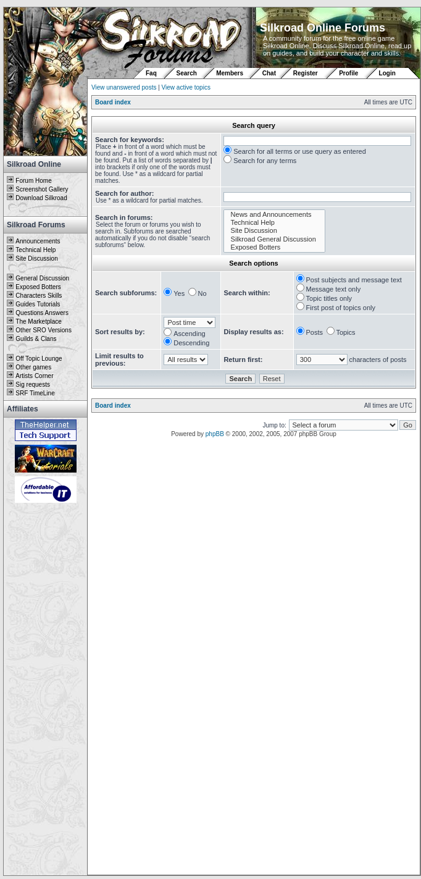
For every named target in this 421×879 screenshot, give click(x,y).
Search (187, 73)
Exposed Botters (37, 287)
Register (305, 73)
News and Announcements (274, 215)
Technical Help (35, 249)
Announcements (37, 241)
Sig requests (32, 384)
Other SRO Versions (43, 330)
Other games (33, 367)
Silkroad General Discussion (274, 239)
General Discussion (42, 278)
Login (387, 73)
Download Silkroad (41, 198)
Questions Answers (42, 312)
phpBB (215, 434)
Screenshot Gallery (41, 189)
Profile (348, 73)
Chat (270, 73)
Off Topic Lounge (38, 358)
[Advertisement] (46, 690)
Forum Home (33, 180)
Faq (151, 73)
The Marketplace (38, 321)
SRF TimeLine (34, 393)
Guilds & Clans (35, 338)
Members (229, 73)
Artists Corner (34, 375)
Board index (113, 102)
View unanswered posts (123, 87)
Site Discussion (36, 258)
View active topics (186, 87)
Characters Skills (38, 295)
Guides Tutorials (37, 304)
